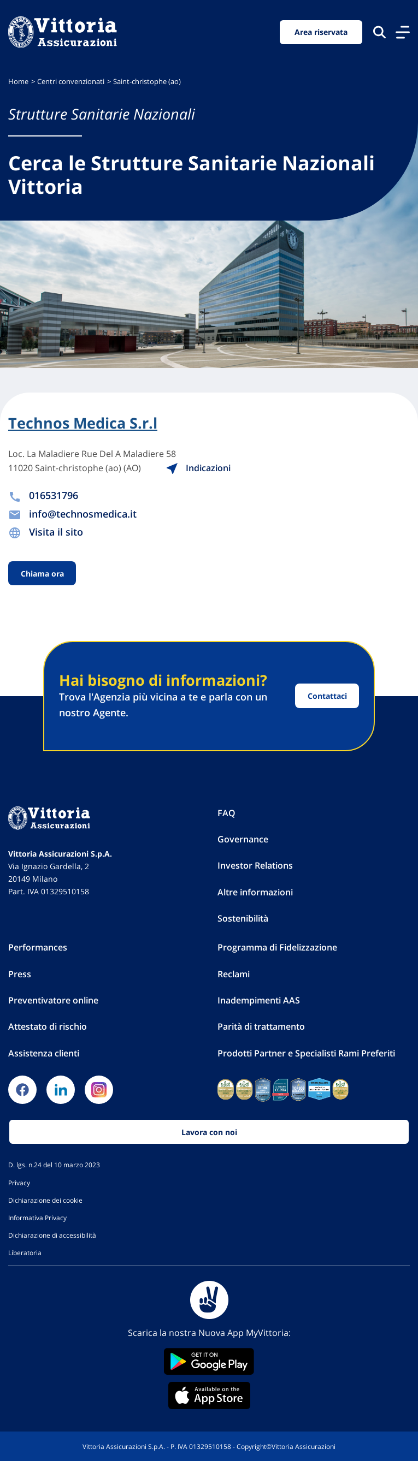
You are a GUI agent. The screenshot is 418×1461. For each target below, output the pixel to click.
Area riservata (321, 32)
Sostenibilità (242, 918)
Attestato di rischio (47, 1026)
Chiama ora (42, 573)
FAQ (226, 813)
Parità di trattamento (261, 1026)
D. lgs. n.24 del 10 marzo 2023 (54, 1164)
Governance (242, 839)
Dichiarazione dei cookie (45, 1200)
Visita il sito (56, 531)
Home (18, 81)
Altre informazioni (255, 892)
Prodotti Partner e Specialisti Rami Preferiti (306, 1053)
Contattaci (327, 696)
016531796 (53, 495)
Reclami (233, 974)
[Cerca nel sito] (379, 32)
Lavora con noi (209, 1132)
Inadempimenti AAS (258, 1000)
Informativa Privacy (37, 1217)
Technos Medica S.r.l (82, 423)
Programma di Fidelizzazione (277, 947)
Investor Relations (255, 865)
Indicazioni (198, 468)
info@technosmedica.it (83, 513)
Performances (37, 947)
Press (19, 974)
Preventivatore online (53, 1000)
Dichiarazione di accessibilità (52, 1235)
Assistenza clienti (43, 1053)
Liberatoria (25, 1252)
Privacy (19, 1182)
